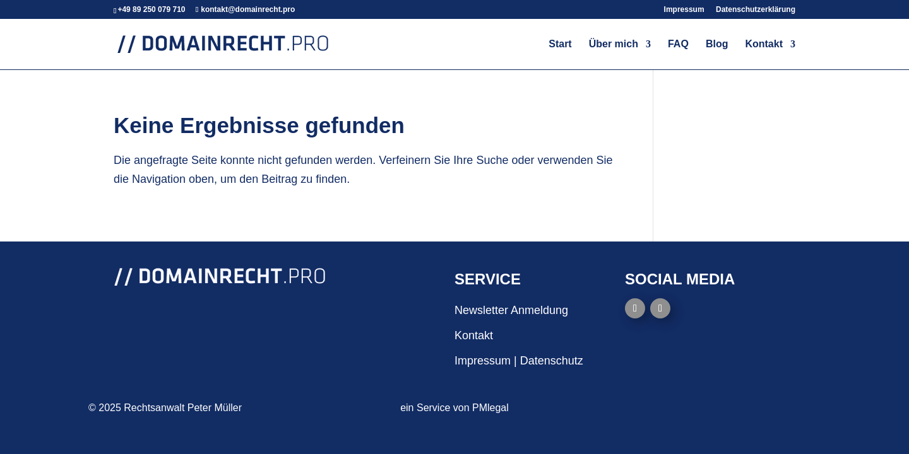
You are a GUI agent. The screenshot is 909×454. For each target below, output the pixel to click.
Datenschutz (551, 360)
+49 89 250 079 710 (151, 9)
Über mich (613, 44)
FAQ (678, 44)
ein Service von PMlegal (454, 407)
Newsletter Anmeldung (511, 310)
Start (560, 44)
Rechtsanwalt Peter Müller (183, 407)
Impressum (684, 10)
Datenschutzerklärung (755, 10)
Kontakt (764, 44)
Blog (717, 44)
